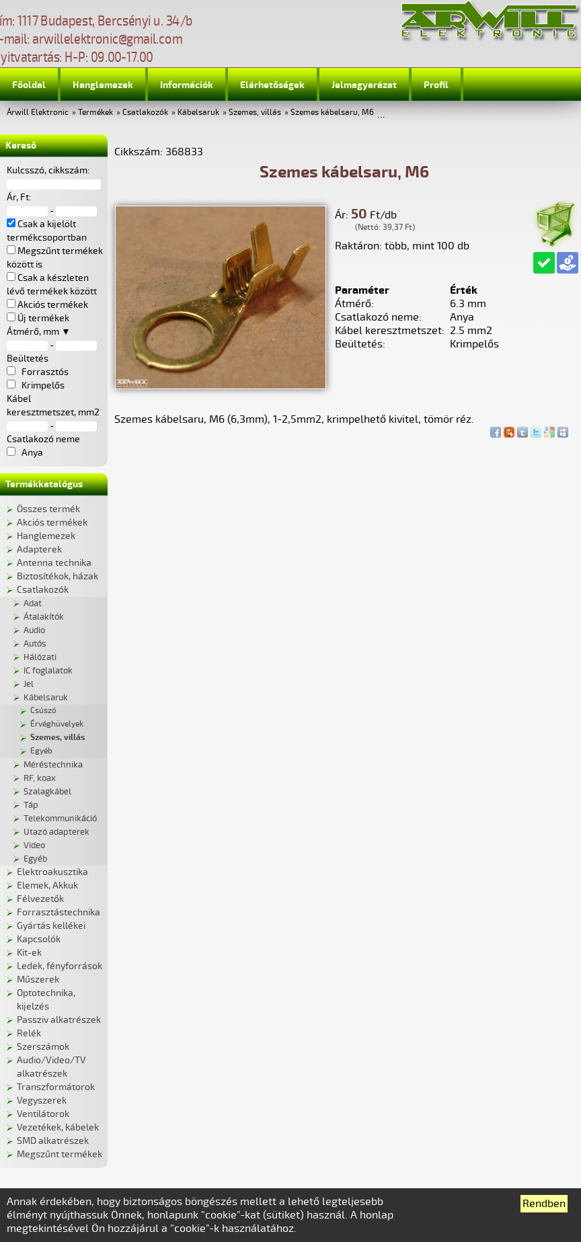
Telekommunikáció (60, 818)
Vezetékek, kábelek (58, 1127)
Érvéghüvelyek (56, 724)
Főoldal (29, 85)
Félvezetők (40, 899)
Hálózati (40, 657)
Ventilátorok (43, 1114)
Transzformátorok (56, 1087)
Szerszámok (43, 1046)
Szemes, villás (255, 113)
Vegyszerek (42, 1100)
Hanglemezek (103, 85)
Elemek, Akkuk (47, 885)
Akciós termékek (52, 522)
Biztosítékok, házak (57, 576)
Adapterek (39, 549)
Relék (29, 1033)
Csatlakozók (145, 113)
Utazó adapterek (56, 832)
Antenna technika (54, 563)
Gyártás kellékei (51, 926)
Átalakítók (44, 617)
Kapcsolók (39, 939)
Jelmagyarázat (364, 85)
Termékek (95, 113)
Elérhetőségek (272, 85)
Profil (436, 85)
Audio (34, 630)
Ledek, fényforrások (59, 966)
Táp (31, 805)
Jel (29, 684)
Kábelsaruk (198, 113)
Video (34, 845)
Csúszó (43, 711)
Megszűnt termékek (59, 1154)
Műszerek (38, 979)
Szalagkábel (47, 791)
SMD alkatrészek (53, 1141)
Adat (33, 603)
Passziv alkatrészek (59, 1020)
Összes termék (48, 509)
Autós (35, 643)
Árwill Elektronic (38, 113)
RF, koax (40, 778)
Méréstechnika (53, 764)
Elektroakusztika (52, 872)
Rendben (544, 1203)
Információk (186, 85)
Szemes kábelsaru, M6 (332, 113)
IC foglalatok (48, 670)
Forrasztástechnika (58, 912)
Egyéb (41, 751)
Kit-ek (29, 952)
